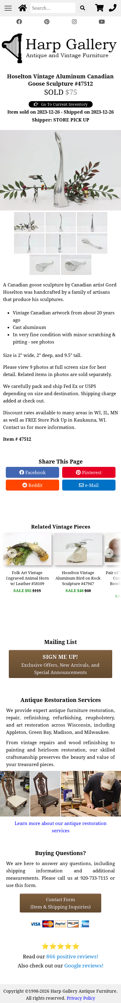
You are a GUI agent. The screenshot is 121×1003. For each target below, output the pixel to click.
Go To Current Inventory (60, 104)
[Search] (52, 8)
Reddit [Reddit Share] (32, 485)
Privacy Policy (81, 998)
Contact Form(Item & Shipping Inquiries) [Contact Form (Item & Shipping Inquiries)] (60, 903)
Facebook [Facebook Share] (32, 472)
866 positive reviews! (72, 956)
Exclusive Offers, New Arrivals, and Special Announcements (60, 664)
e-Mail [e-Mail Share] (89, 485)
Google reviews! (84, 965)
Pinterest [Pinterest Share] (88, 472)
